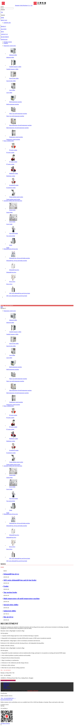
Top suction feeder (10, 592)
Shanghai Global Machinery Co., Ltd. (24, 5)
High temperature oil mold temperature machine (21, 598)
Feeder (6, 586)
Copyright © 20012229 (32, 690)
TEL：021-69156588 (6, 698)
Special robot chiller (10, 605)
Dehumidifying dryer (11, 574)
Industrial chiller (9, 611)
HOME (2, 305)
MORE (2, 567)
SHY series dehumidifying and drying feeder (19, 580)
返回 (2, 307)
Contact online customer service (8, 680)
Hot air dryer (8, 617)
